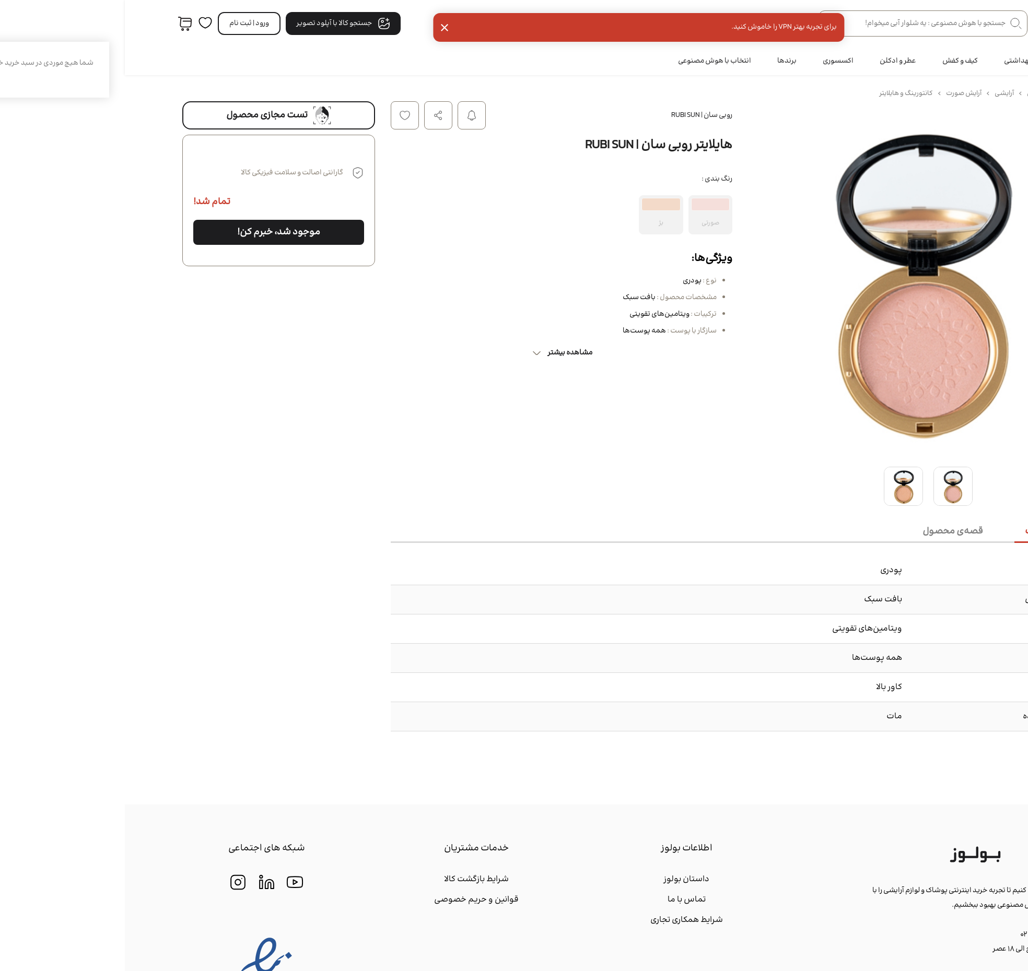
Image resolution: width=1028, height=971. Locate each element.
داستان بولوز (562, 879)
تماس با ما (562, 899)
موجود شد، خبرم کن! (153, 232)
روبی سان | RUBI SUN (577, 115)
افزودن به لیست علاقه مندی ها (280, 115)
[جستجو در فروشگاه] (798, 23)
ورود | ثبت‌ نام (124, 23)
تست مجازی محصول (153, 115)
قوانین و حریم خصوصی (351, 899)
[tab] (933, 532)
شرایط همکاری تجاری (561, 920)
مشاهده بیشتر (437, 353)
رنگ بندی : (592, 179)
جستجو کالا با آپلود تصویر (218, 23)
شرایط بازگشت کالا (351, 879)
